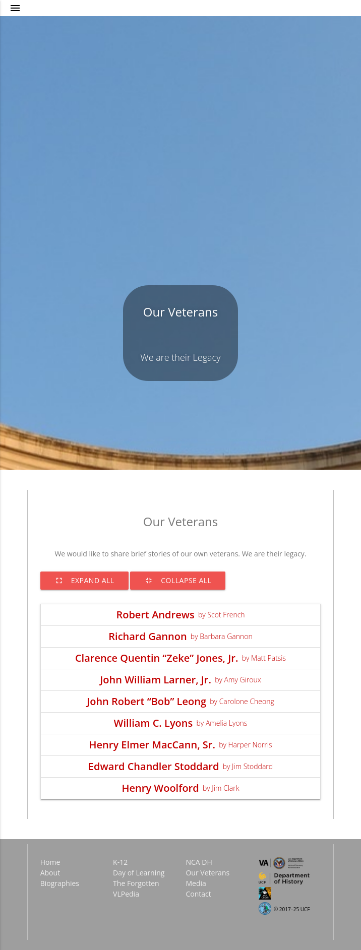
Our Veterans (180, 311)
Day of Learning (138, 872)
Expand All (84, 581)
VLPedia (126, 894)
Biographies (59, 883)
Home (50, 862)
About (50, 872)
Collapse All (177, 581)
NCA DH (199, 862)
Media (196, 883)
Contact (198, 894)
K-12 (120, 862)
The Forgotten (136, 883)
